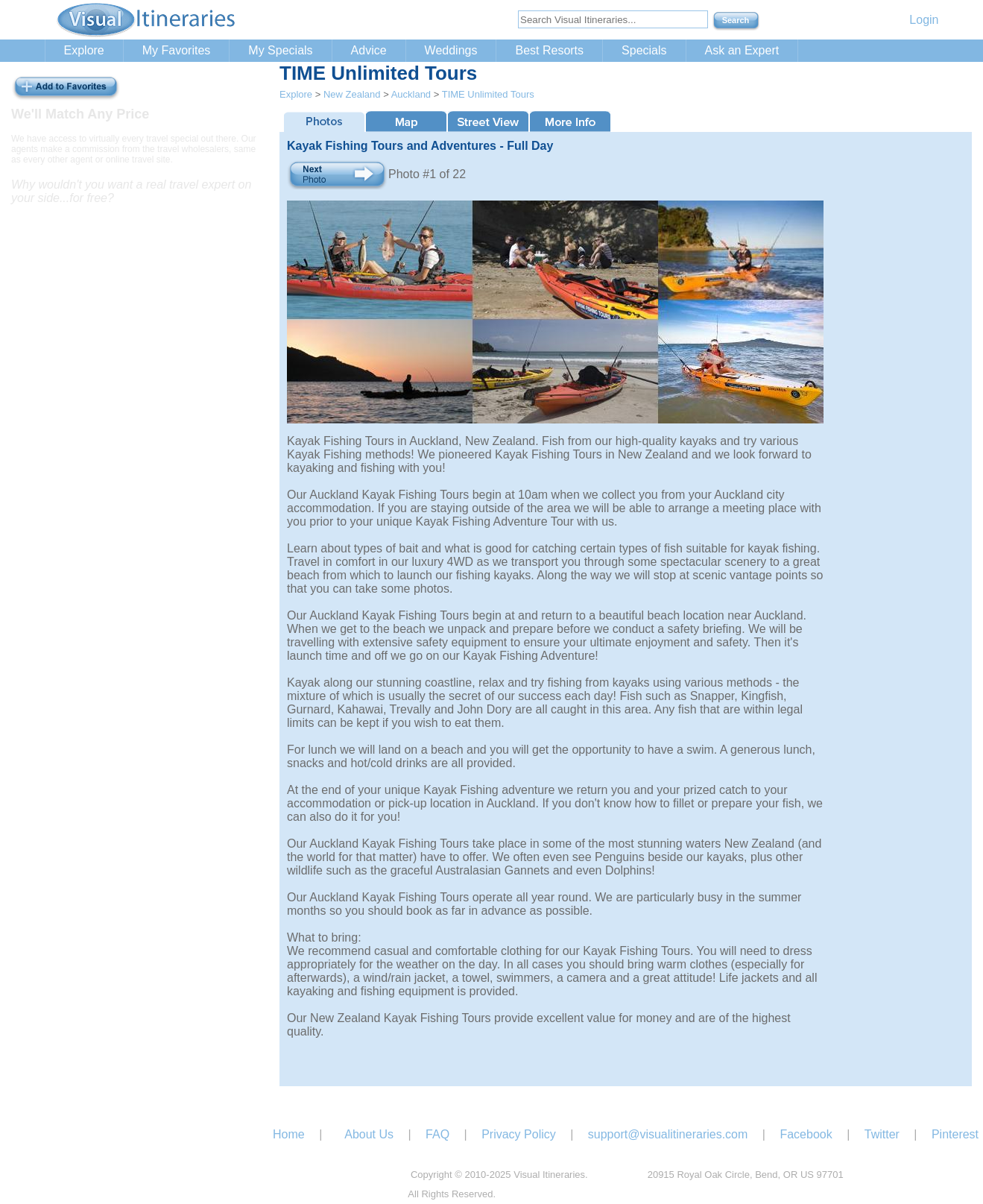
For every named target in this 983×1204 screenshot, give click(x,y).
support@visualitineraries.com (668, 1134)
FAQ (437, 1134)
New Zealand (352, 94)
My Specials (280, 50)
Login (923, 19)
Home (289, 1134)
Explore (84, 50)
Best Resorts (549, 50)
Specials (644, 50)
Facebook (806, 1134)
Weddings (451, 50)
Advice (369, 50)
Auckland (411, 94)
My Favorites (176, 50)
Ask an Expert (742, 50)
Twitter (882, 1134)
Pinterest (955, 1134)
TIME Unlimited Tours (488, 94)
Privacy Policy (518, 1134)
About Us (368, 1134)
